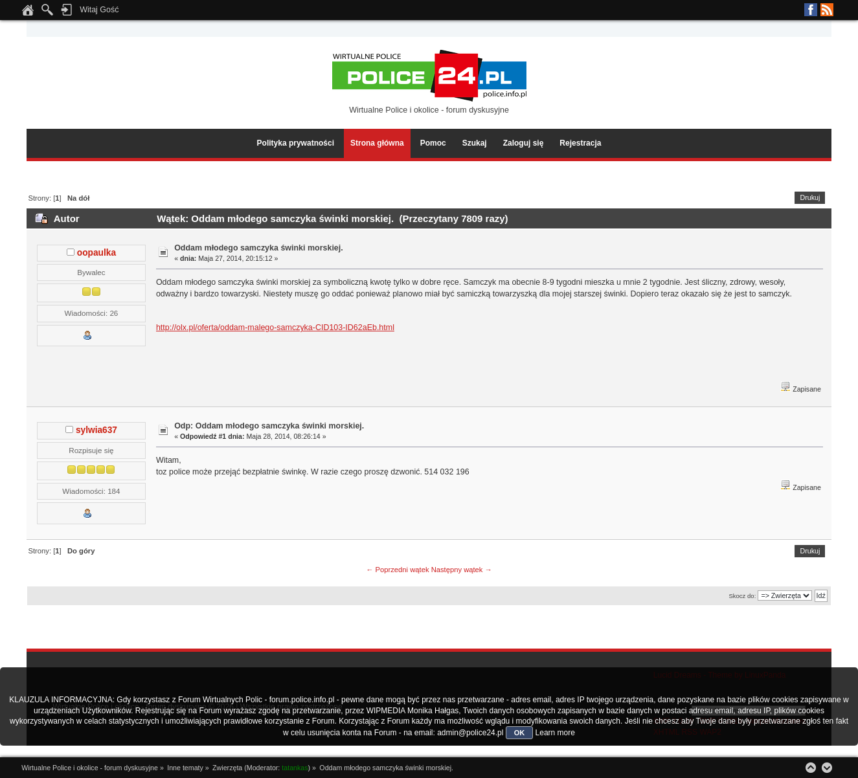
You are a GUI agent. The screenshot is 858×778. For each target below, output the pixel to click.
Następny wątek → (461, 569)
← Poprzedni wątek (397, 569)
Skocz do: (742, 595)
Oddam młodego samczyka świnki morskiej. (258, 247)
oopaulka (96, 253)
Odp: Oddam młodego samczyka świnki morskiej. (269, 425)
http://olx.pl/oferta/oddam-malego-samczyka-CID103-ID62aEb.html (275, 327)
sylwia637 (96, 430)
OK (519, 733)
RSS (826, 9)
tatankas (295, 768)
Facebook (810, 9)
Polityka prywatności (295, 143)
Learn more (555, 732)
